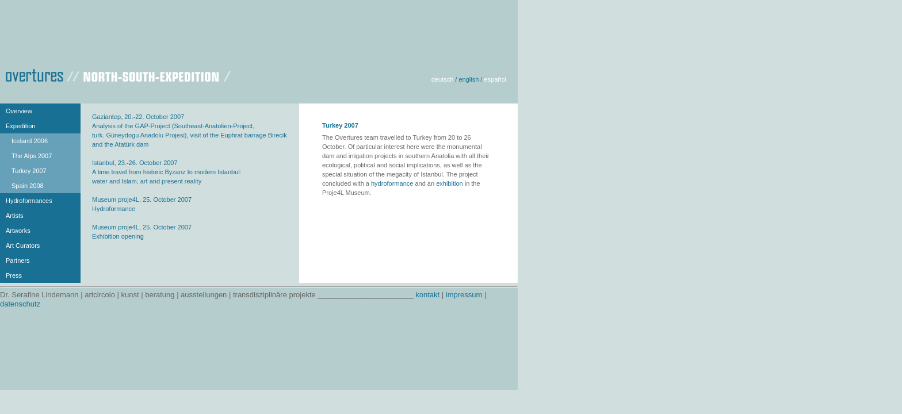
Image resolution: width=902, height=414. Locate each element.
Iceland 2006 (30, 140)
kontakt (427, 294)
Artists (15, 215)
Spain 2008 (28, 185)
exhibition (449, 183)
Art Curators (23, 245)
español (495, 79)
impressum (464, 294)
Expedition (20, 125)
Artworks (18, 230)
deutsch (442, 79)
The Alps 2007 (32, 155)
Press (14, 275)
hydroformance (392, 183)
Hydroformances (29, 200)
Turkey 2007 (29, 170)
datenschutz (20, 304)
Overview (19, 111)
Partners (18, 260)
